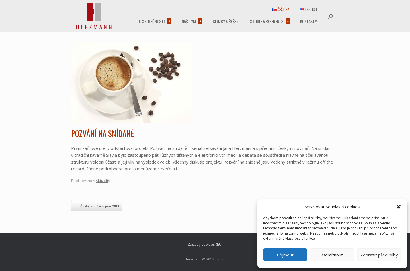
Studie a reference (266, 21)
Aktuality (103, 180)
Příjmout (285, 255)
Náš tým (189, 21)
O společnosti (152, 21)
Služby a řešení (226, 21)
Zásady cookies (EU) (205, 244)
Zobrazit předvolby (379, 255)
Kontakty (308, 21)
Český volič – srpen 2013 (96, 206)
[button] (398, 207)
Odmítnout (332, 255)
